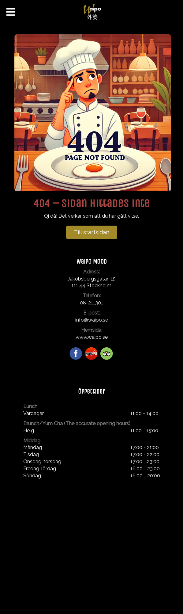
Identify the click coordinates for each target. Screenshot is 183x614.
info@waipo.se (91, 320)
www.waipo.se (92, 337)
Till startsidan (91, 232)
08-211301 (91, 303)
